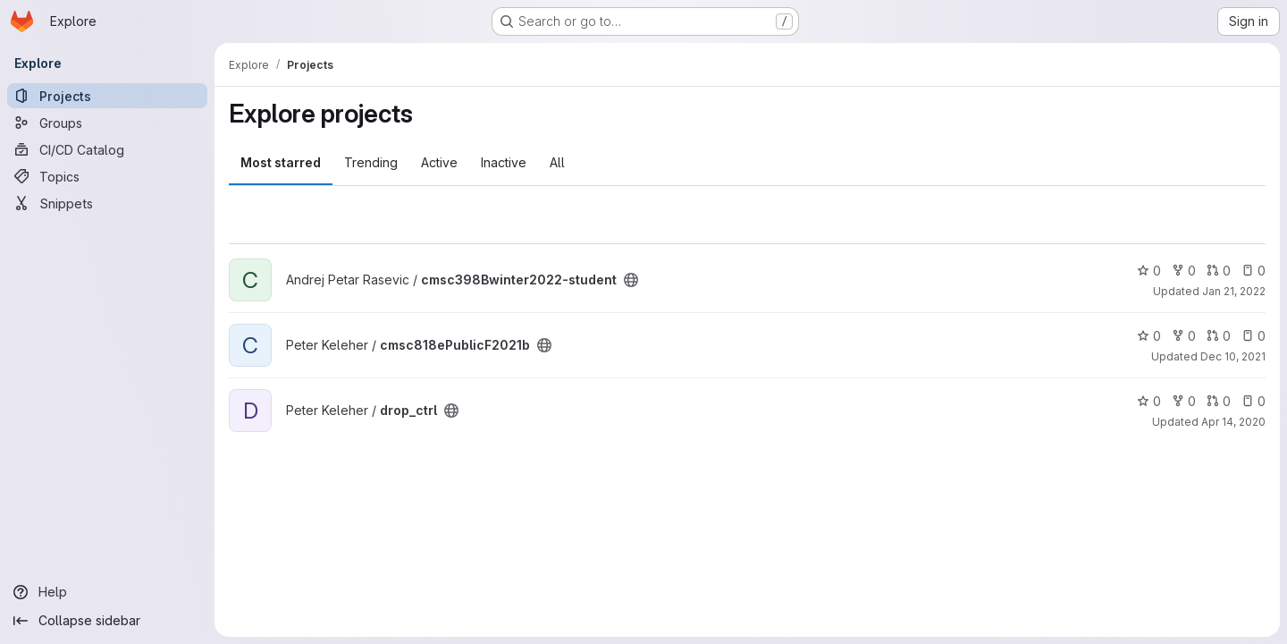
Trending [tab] (371, 162)
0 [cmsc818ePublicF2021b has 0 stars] (1149, 335)
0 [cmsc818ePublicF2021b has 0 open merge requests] (1219, 335)
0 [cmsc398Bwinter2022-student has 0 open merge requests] (1219, 270)
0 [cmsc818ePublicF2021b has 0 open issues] (1253, 335)
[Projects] (107, 95)
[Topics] (107, 176)
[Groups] (107, 122)
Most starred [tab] (280, 162)
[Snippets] (107, 203)
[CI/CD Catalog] (107, 149)
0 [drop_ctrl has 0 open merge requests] (1219, 401)
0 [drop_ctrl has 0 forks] (1184, 401)
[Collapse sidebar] (107, 620)
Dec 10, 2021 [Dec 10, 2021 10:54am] (1233, 356)
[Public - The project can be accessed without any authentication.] (631, 280)
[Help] (107, 592)
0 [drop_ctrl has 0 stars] (1149, 401)
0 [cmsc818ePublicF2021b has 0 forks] (1184, 335)
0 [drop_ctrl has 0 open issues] (1253, 401)
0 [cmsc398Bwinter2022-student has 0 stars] (1149, 270)
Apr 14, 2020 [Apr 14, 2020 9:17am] (1233, 421)
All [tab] (557, 162)
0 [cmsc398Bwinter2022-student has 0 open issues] (1253, 270)
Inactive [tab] (503, 162)
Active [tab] (439, 162)
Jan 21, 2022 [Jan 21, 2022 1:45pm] (1234, 291)
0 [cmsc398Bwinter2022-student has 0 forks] (1184, 270)
